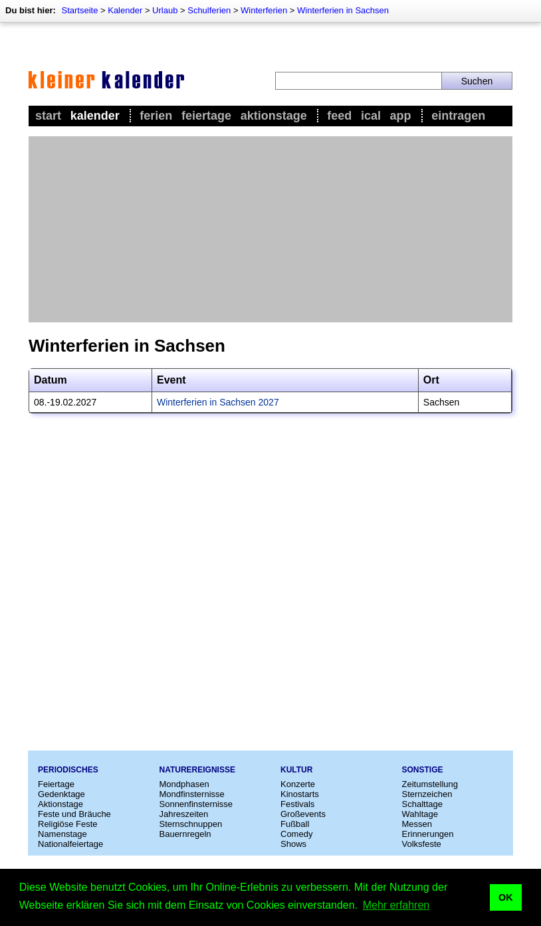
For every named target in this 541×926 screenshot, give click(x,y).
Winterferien (264, 10)
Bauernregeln (185, 834)
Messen (417, 824)
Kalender (125, 10)
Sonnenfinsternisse (196, 804)
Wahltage (420, 814)
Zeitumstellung (430, 784)
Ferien (156, 115)
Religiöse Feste (68, 824)
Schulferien (209, 10)
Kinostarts (299, 794)
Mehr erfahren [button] (396, 905)
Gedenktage (61, 794)
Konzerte (297, 784)
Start (48, 115)
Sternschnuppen (191, 824)
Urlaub (164, 10)
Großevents (303, 814)
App (400, 115)
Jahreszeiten (184, 814)
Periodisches (68, 769)
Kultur (296, 769)
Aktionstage (274, 115)
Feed (339, 115)
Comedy (296, 834)
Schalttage (422, 804)
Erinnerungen (428, 834)
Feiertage (206, 115)
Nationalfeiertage (70, 844)
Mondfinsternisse (192, 794)
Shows (293, 844)
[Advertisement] (270, 229)
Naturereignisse (197, 769)
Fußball (294, 824)
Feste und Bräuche (74, 814)
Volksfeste (421, 844)
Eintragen (458, 115)
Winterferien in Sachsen (343, 10)
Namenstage (62, 834)
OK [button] (505, 897)
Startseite (79, 10)
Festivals (297, 804)
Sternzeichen (427, 794)
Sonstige (422, 769)
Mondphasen (184, 784)
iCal (371, 115)
